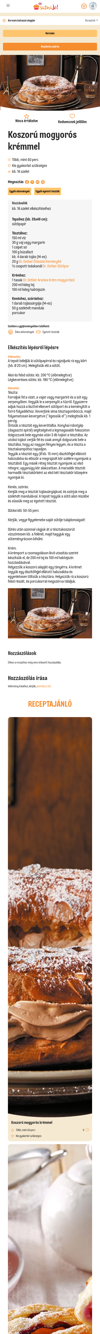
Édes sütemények (21, 332)
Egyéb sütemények (19, 191)
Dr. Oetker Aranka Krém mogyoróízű (49, 280)
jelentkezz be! (44, 686)
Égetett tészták (48, 332)
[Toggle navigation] (8, 6)
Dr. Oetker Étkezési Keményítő (40, 261)
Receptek (90, 20)
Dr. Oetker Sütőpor (56, 266)
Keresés (50, 33)
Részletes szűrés (50, 46)
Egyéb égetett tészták (48, 191)
